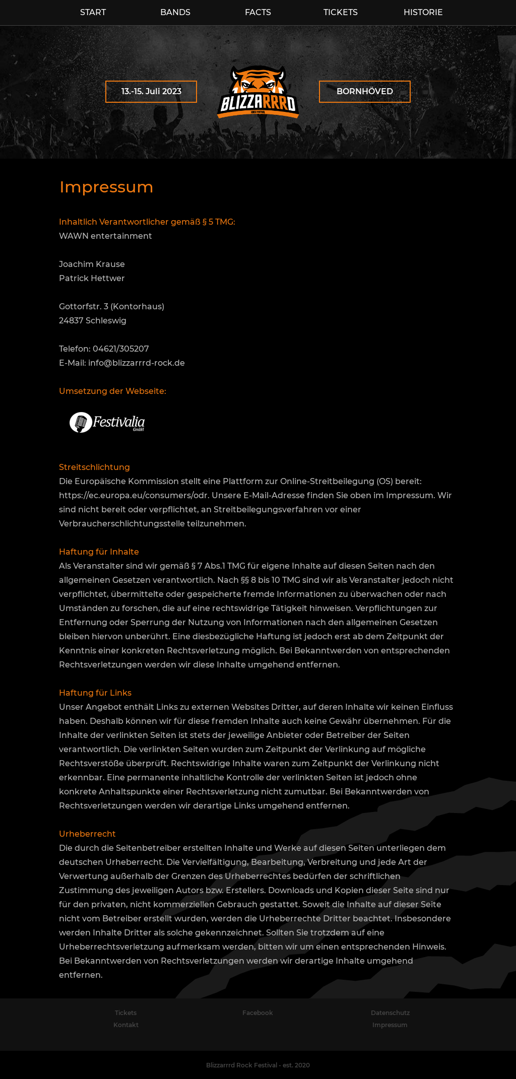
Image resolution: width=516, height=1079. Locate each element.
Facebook (257, 1013)
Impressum (390, 1025)
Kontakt (126, 1025)
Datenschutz (390, 1013)
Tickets (126, 1013)
